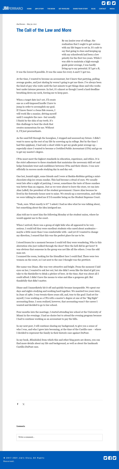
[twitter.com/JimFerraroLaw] (104, 3)
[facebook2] (109, 3)
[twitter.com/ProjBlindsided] (114, 3)
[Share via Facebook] (18, 404)
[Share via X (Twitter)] (23, 404)
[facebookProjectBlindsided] (110, 458)
